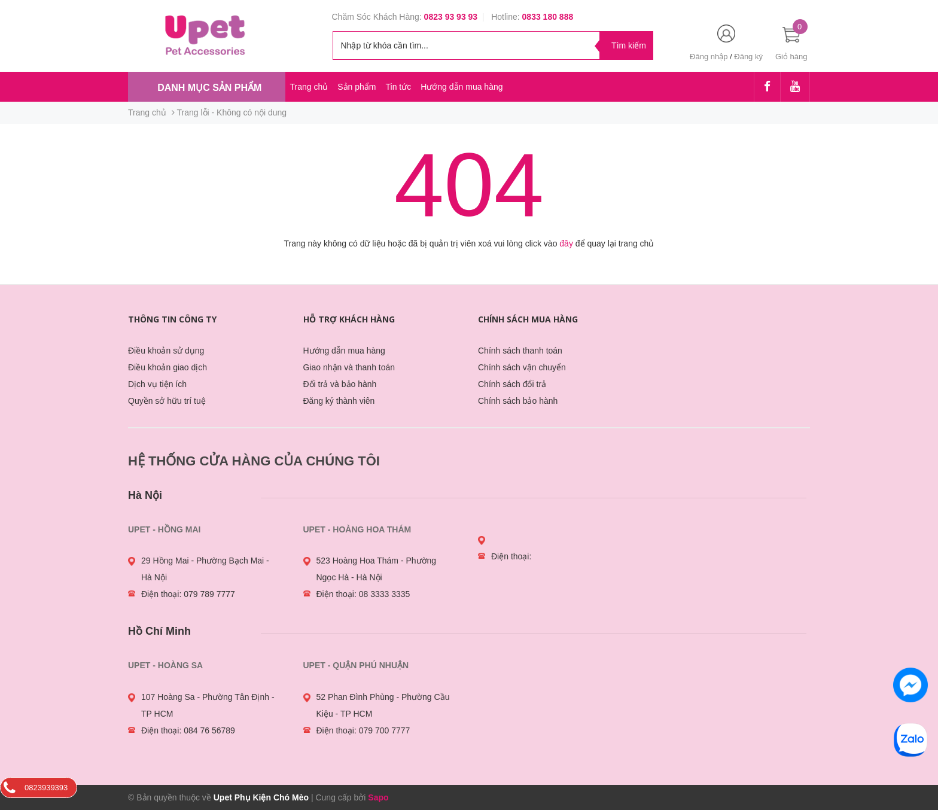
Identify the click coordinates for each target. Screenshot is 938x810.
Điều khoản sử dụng (166, 350)
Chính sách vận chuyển (522, 367)
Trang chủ (309, 87)
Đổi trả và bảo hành (340, 384)
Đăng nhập (708, 56)
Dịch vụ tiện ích (157, 384)
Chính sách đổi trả (512, 384)
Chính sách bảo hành (518, 401)
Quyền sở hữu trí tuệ (167, 401)
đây (566, 243)
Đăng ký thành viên (339, 401)
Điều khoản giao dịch (167, 367)
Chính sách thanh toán (520, 350)
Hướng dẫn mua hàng (461, 87)
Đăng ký (748, 56)
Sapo (378, 797)
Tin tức (398, 87)
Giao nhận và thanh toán (349, 367)
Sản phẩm (356, 87)
